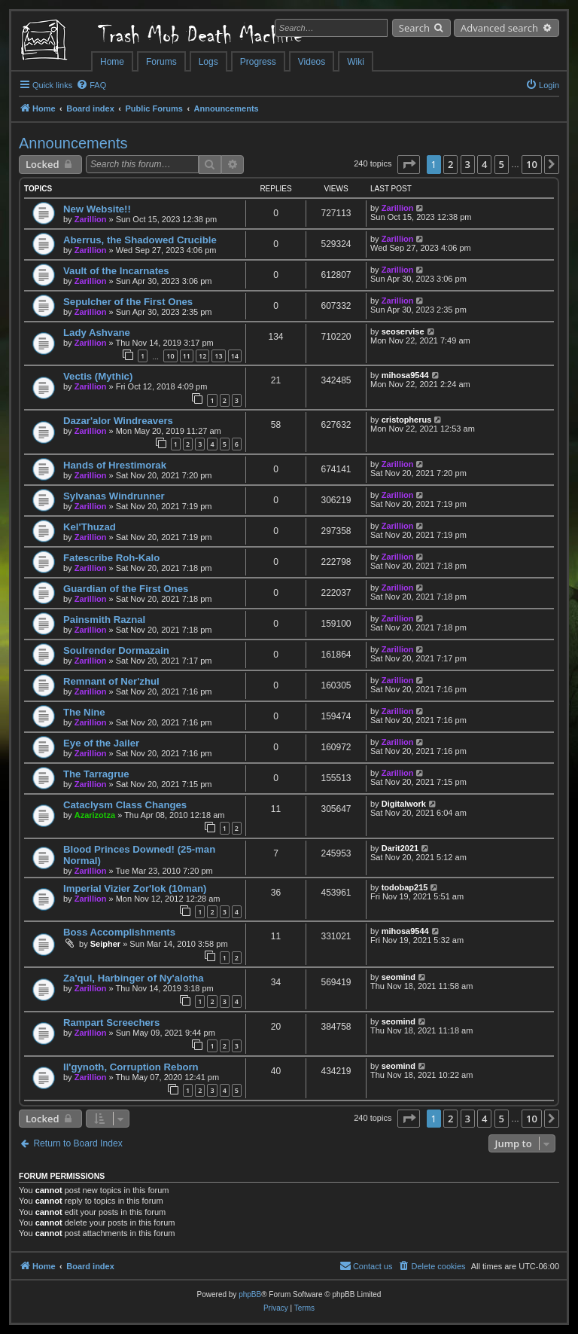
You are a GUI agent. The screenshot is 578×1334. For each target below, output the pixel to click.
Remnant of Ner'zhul (111, 681)
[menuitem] (91, 85)
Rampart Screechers (111, 1022)
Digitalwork (404, 803)
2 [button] (450, 164)
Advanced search (499, 28)
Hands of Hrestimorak (114, 465)
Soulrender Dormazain (116, 650)
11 (186, 356)
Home (112, 61)
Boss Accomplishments (119, 932)
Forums (161, 61)
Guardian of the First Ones (125, 588)
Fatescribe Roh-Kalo (111, 557)
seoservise (403, 331)
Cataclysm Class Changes (125, 804)
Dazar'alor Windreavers (118, 420)
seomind (398, 976)
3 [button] (467, 164)
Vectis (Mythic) (97, 376)
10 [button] (531, 164)
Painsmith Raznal (104, 619)
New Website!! (97, 209)
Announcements (73, 143)
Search (414, 28)
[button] (408, 164)
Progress (258, 61)
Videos (311, 61)
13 (218, 356)
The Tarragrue (96, 774)
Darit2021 (400, 848)
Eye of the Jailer (101, 743)
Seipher (105, 943)
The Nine (84, 712)
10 (170, 356)
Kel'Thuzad (89, 527)
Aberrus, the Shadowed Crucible (140, 240)
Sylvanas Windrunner (114, 496)
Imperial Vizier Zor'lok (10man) (135, 888)
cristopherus (407, 419)
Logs (208, 61)
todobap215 (405, 887)
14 (235, 356)
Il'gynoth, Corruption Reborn (131, 1067)
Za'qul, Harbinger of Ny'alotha (133, 978)
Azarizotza (95, 815)
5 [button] (501, 164)
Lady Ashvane (96, 332)
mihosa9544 (405, 375)
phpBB (250, 1294)
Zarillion (91, 219)
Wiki (355, 61)
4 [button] (484, 164)
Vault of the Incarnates (116, 270)
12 (202, 356)
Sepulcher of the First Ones (128, 301)
